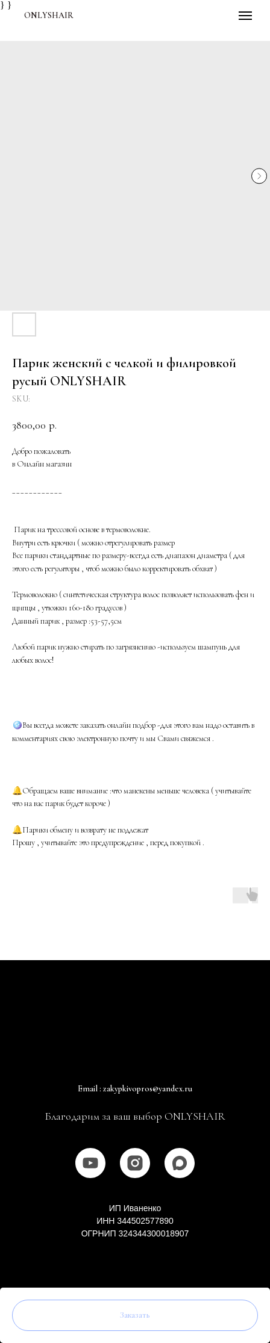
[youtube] (90, 1163)
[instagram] (135, 1163)
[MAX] (180, 1163)
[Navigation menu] (245, 15)
